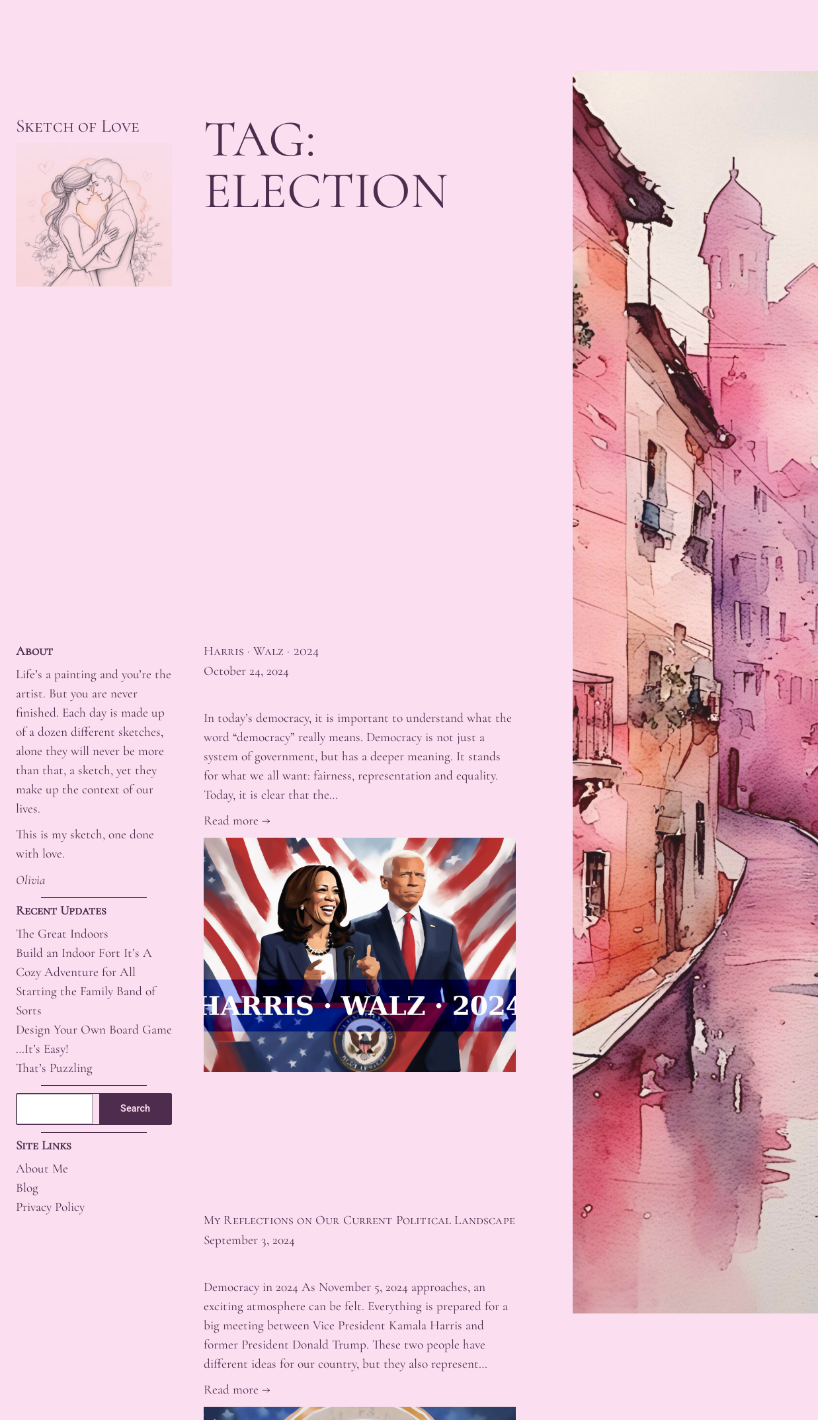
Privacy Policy (50, 1207)
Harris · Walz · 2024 (261, 651)
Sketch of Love (78, 126)
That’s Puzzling (54, 1068)
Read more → (237, 820)
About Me (42, 1168)
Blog (27, 1188)
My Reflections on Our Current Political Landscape (359, 1220)
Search (135, 1108)
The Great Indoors (62, 934)
